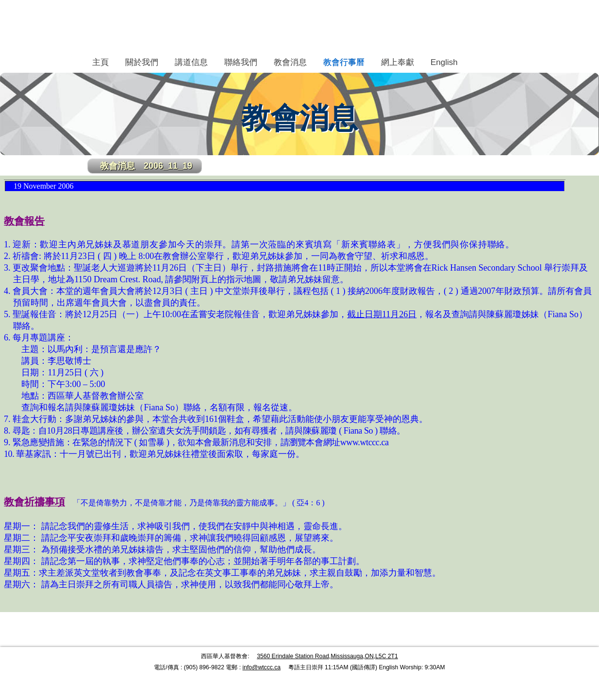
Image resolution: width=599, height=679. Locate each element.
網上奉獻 (397, 62)
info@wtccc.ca (261, 667)
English (444, 62)
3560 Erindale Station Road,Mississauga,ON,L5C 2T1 (327, 656)
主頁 (100, 62)
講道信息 (191, 62)
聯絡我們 (240, 62)
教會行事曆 (344, 62)
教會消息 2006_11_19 (146, 166)
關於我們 (141, 62)
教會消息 (290, 62)
